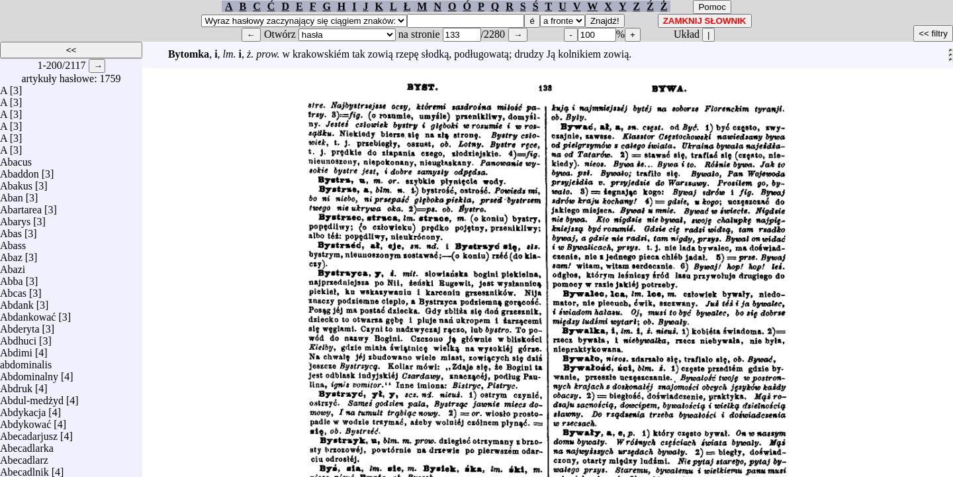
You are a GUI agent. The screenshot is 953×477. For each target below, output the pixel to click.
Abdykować (25, 421)
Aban (11, 194)
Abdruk (16, 385)
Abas (11, 230)
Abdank (17, 301)
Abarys (15, 218)
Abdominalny (29, 373)
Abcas (13, 289)
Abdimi (16, 349)
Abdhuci (18, 337)
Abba (11, 278)
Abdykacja (23, 409)
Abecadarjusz (29, 433)
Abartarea (21, 206)
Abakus (16, 182)
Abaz (11, 254)
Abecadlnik (24, 468)
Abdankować (28, 313)
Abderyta (20, 325)
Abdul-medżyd (32, 397)
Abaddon (19, 170)
